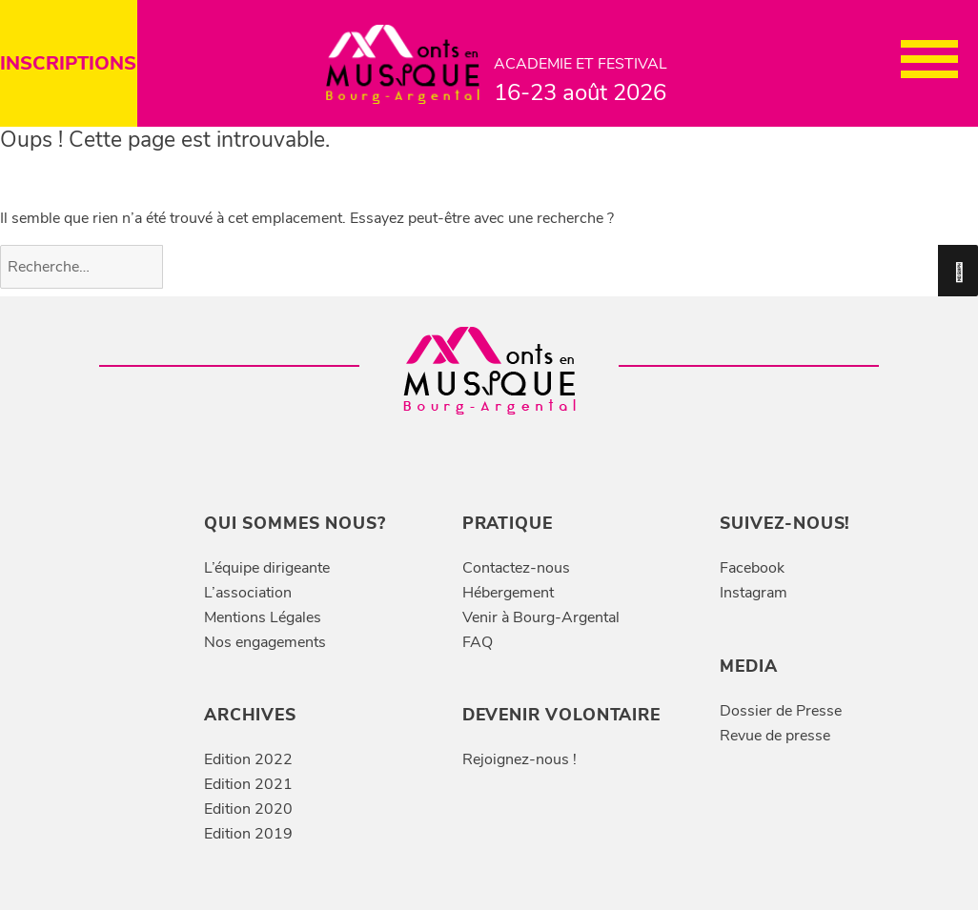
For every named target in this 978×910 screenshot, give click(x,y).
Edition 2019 (248, 833)
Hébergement (508, 592)
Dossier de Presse (781, 710)
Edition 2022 (248, 759)
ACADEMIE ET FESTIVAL (584, 81)
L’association (248, 592)
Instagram (753, 592)
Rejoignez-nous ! (519, 759)
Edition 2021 (248, 784)
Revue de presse (775, 735)
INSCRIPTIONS (68, 63)
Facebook (752, 567)
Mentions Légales (262, 617)
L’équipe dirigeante (267, 567)
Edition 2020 (248, 809)
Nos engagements (265, 642)
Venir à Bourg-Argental (541, 617)
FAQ (477, 642)
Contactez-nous (516, 567)
